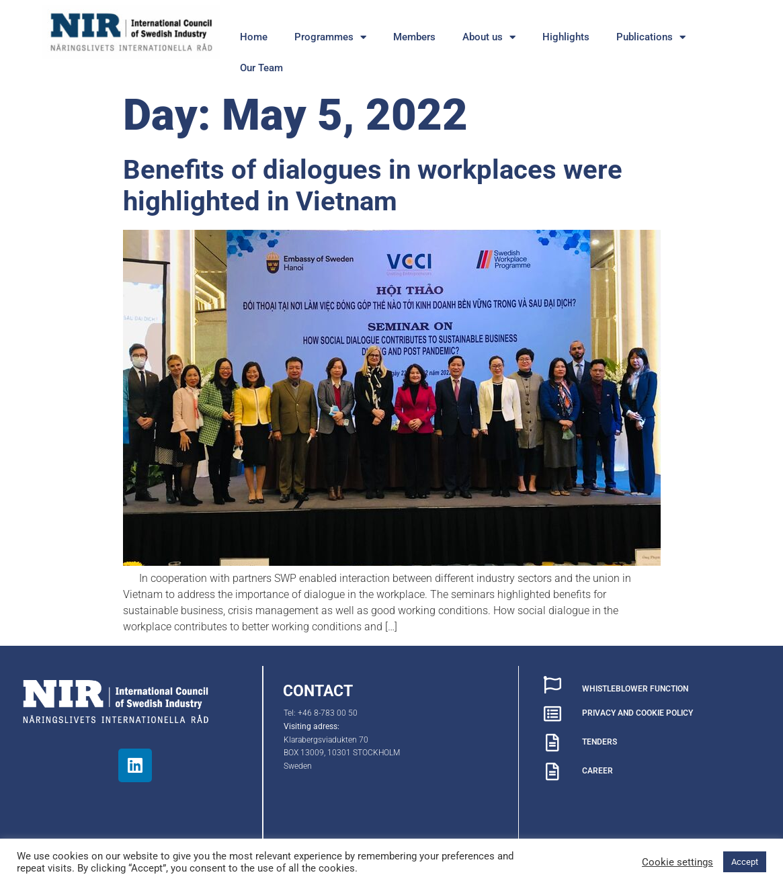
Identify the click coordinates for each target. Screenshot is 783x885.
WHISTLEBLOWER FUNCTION (635, 688)
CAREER (597, 770)
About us (489, 37)
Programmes (330, 37)
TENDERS (599, 742)
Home (253, 37)
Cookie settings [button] (677, 862)
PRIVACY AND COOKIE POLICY (637, 713)
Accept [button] (744, 862)
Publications (651, 37)
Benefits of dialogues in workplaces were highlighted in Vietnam (372, 186)
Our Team (261, 68)
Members (414, 37)
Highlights (565, 37)
